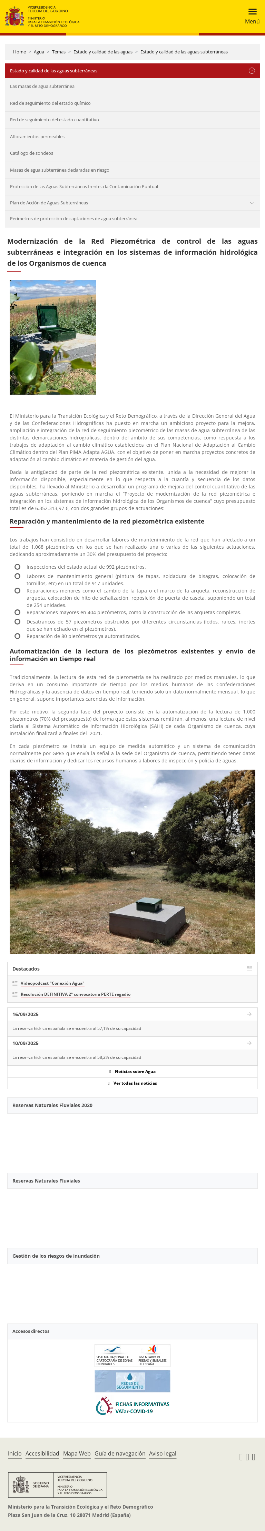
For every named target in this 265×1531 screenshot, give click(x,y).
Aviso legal (162, 1453)
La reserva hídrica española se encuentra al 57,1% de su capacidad (76, 1028)
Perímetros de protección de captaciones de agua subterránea (73, 218)
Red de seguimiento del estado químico (50, 103)
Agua (39, 52)
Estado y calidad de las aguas (102, 52)
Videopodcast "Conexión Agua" (53, 983)
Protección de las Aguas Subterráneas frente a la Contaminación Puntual (84, 186)
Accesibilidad (42, 1453)
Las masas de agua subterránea (42, 86)
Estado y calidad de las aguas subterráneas (184, 52)
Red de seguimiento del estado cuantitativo (54, 119)
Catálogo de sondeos (31, 153)
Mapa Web (77, 1453)
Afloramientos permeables (37, 136)
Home (19, 52)
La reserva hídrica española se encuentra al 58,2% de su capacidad (76, 1057)
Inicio (15, 1453)
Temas (59, 52)
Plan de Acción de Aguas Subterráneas (49, 203)
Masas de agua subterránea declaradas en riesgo (59, 170)
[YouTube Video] (132, 1139)
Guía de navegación (120, 1453)
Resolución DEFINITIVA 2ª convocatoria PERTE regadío (75, 994)
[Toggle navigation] (250, 16)
